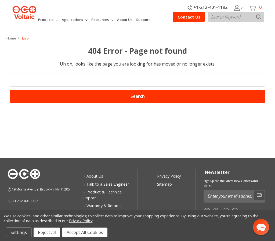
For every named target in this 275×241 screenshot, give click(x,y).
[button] (261, 227)
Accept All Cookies (85, 232)
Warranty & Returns (102, 205)
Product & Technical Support (101, 194)
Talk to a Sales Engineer (106, 184)
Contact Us (189, 17)
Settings (18, 232)
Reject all (47, 232)
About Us (93, 176)
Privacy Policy (167, 176)
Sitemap (163, 184)
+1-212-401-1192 (207, 7)
